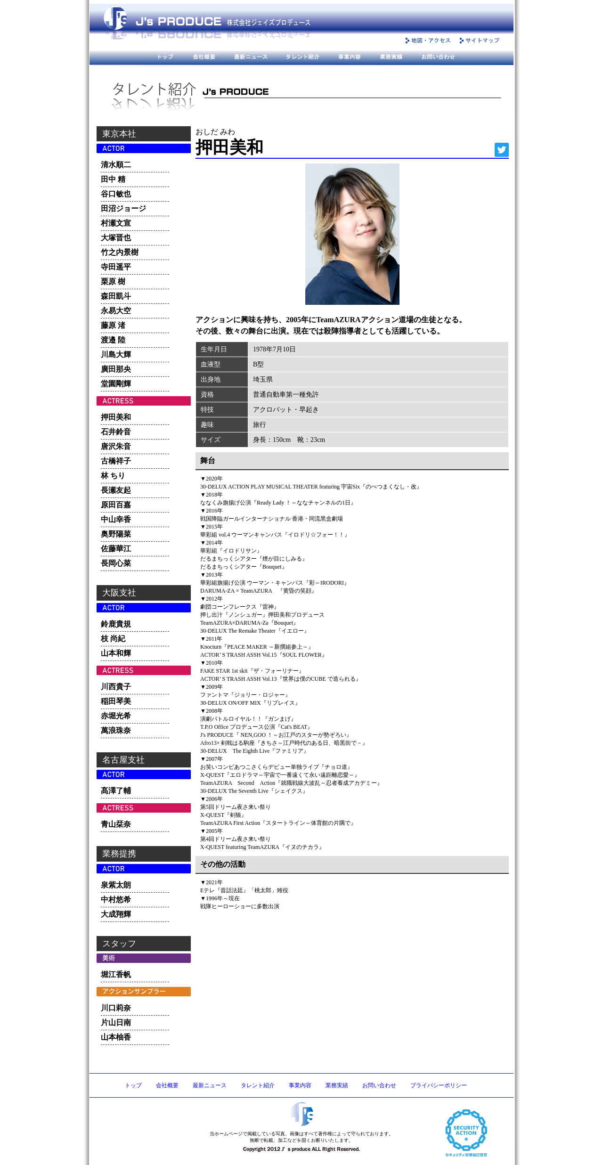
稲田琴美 (116, 701)
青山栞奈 (116, 824)
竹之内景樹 (120, 252)
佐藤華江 (116, 549)
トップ (133, 1085)
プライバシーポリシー (438, 1085)
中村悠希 (116, 900)
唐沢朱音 (116, 446)
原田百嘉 (116, 505)
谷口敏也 (116, 194)
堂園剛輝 (116, 384)
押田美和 (116, 417)
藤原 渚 (113, 325)
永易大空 (116, 311)
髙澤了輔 (116, 791)
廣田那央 (116, 369)
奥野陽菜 (116, 534)
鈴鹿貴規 (116, 624)
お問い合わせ (379, 1085)
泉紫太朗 (116, 885)
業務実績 (337, 1085)
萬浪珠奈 (116, 730)
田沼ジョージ (123, 208)
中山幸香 (116, 519)
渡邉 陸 (113, 340)
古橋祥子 (116, 461)
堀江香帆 (116, 974)
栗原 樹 (113, 281)
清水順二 (116, 165)
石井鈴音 (116, 432)
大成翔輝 (116, 914)
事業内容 (300, 1085)
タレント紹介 (258, 1085)
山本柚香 (116, 1037)
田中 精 (113, 179)
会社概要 (167, 1085)
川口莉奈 (116, 1008)
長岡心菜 (116, 563)
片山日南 (116, 1022)
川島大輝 (116, 354)
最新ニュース (210, 1085)
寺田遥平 (116, 267)
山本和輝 (116, 653)
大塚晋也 (116, 238)
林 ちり (113, 476)
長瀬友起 (116, 490)
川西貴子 (116, 687)
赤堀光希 (116, 716)
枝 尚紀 (113, 639)
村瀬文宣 (116, 223)
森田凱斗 (116, 296)
